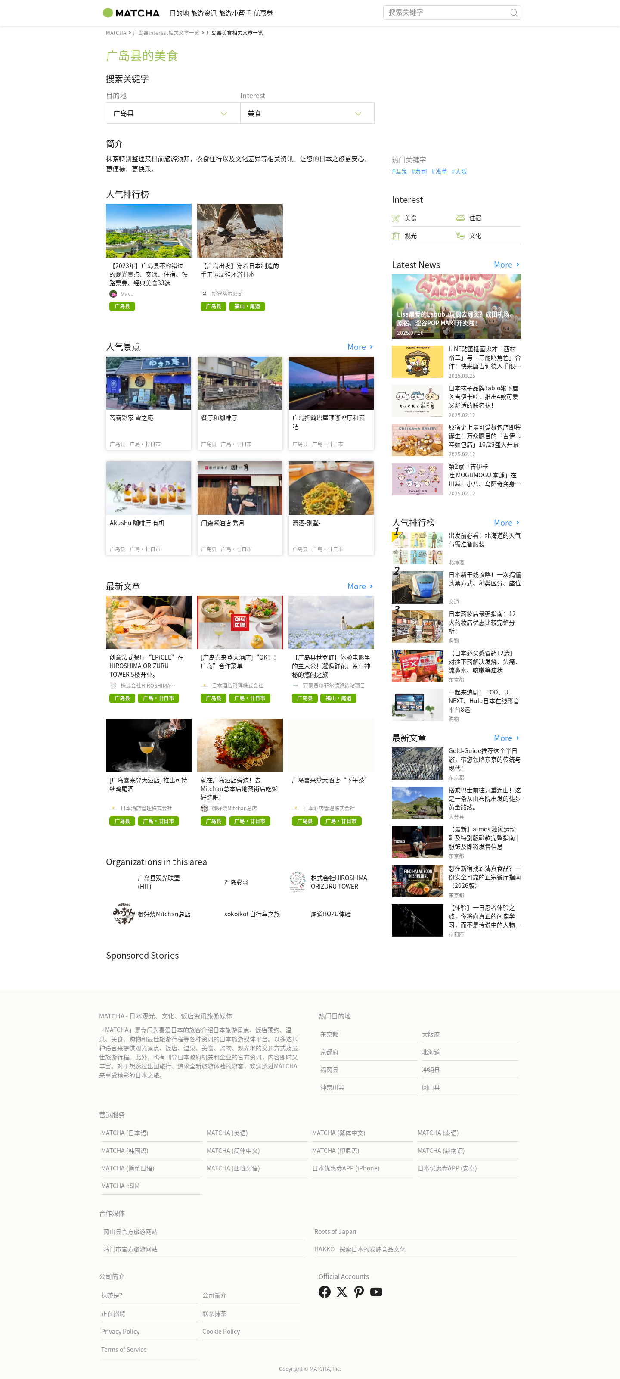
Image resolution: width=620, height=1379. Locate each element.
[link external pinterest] (361, 1294)
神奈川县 (332, 1087)
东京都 (329, 1034)
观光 (404, 235)
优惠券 (304, 12)
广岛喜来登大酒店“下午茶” (331, 779)
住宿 (468, 217)
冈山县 (431, 1087)
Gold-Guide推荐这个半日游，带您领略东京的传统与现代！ (485, 759)
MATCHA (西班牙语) (233, 1168)
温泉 (401, 171)
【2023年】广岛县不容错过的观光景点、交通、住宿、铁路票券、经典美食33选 (148, 274)
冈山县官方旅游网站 (130, 1231)
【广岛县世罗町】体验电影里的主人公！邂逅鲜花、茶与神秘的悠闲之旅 (331, 666)
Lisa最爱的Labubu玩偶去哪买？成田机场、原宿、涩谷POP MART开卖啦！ (456, 318)
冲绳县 (431, 1069)
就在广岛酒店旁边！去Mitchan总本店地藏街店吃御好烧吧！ (239, 788)
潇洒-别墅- (306, 522)
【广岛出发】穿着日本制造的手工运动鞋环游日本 (240, 269)
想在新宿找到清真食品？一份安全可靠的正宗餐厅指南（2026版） (485, 877)
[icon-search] (514, 12)
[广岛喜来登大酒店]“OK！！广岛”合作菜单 (240, 661)
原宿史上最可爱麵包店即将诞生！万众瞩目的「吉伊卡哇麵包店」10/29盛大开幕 (485, 435)
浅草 (441, 171)
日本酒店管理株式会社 (238, 685)
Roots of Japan (335, 1231)
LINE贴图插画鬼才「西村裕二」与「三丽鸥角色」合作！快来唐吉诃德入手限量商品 (485, 361)
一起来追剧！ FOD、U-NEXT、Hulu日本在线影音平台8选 (484, 700)
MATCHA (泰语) (438, 1132)
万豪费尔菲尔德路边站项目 (334, 685)
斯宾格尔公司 (227, 293)
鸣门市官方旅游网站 (130, 1249)
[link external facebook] (326, 1294)
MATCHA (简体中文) (233, 1150)
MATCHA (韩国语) (125, 1150)
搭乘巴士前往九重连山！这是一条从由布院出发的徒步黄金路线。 (485, 798)
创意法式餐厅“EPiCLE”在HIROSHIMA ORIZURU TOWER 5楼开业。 (146, 666)
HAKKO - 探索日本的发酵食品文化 (360, 1249)
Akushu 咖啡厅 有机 (137, 522)
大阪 (461, 171)
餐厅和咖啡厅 (219, 417)
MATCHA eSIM (120, 1185)
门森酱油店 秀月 (223, 522)
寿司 (421, 171)
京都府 (329, 1051)
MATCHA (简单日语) (128, 1168)
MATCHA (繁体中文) (339, 1132)
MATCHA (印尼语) (336, 1150)
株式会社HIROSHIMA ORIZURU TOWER (145, 685)
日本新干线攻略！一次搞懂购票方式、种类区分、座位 (485, 578)
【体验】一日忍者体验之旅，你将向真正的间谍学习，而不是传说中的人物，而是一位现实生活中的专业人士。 (485, 924)
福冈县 (329, 1069)
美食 (404, 217)
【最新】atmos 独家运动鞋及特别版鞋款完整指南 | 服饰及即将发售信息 (483, 837)
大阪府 (431, 1034)
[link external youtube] (378, 1294)
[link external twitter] (343, 1294)
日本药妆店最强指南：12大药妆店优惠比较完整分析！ (482, 622)
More (357, 346)
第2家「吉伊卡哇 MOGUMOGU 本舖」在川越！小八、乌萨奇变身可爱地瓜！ (485, 479)
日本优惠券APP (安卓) (447, 1168)
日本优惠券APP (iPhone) (346, 1168)
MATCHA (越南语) (441, 1150)
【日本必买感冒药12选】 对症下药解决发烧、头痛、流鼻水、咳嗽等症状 (485, 661)
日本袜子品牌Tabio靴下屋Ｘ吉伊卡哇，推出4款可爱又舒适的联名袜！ (483, 396)
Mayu (127, 293)
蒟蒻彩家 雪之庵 (131, 417)
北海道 (431, 1051)
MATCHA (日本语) (125, 1132)
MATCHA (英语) (227, 1132)
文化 (468, 235)
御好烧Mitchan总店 (234, 808)
